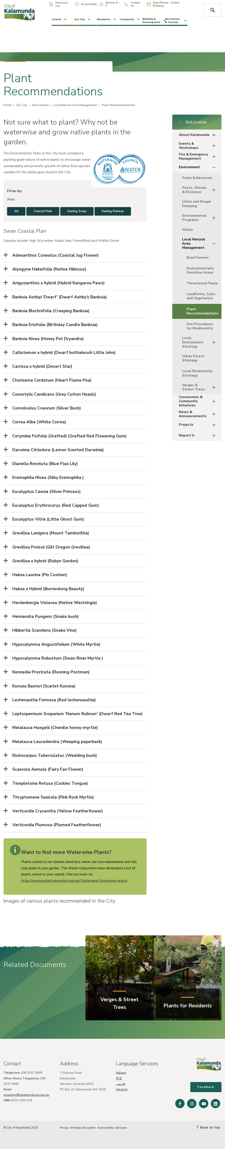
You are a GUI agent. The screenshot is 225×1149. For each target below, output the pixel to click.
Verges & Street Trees (200, 387)
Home (8, 105)
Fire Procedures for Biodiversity (200, 326)
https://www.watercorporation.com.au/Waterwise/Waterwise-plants (74, 880)
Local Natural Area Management (75, 105)
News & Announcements (198, 413)
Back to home (193, 121)
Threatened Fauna (202, 283)
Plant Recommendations (202, 311)
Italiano (121, 1073)
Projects (198, 424)
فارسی (120, 1084)
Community (130, 19)
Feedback (206, 1087)
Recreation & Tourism (176, 20)
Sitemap (75, 1127)
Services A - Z (109, 4)
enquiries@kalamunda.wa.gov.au (26, 1095)
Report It (198, 435)
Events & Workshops (198, 145)
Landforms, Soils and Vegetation (201, 296)
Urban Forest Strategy (193, 358)
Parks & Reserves (197, 177)
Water (187, 229)
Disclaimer (89, 1127)
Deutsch (122, 1089)
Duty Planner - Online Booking (163, 4)
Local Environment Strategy (200, 342)
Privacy (64, 1127)
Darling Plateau (113, 211)
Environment (40, 105)
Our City (82, 19)
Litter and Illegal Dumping (196, 203)
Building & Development (153, 20)
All (16, 211)
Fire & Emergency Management (198, 156)
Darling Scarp (76, 211)
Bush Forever (198, 257)
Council (59, 19)
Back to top (208, 1127)
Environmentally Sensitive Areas (200, 270)
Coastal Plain (43, 211)
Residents (107, 19)
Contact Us (132, 4)
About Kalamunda (198, 135)
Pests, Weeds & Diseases (200, 189)
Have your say (58, 4)
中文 (119, 1078)
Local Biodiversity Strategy (197, 373)
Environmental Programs (200, 217)
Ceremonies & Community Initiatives (198, 401)
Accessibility (86, 4)
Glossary (121, 1127)
